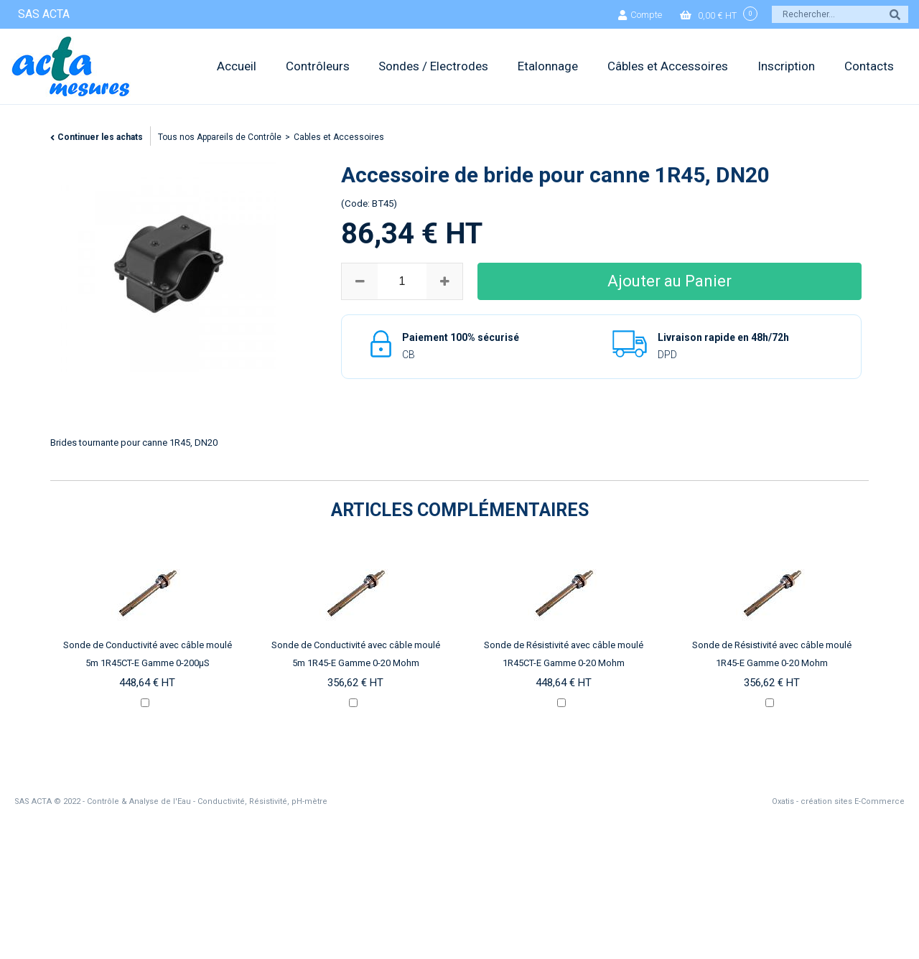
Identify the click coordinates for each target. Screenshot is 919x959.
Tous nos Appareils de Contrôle (219, 137)
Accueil (236, 66)
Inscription (786, 66)
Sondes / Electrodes (433, 66)
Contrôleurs (318, 66)
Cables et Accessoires (339, 137)
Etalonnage (548, 66)
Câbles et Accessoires (667, 66)
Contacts (869, 66)
